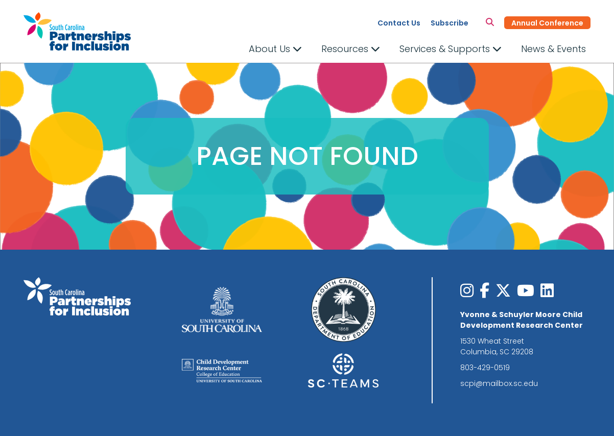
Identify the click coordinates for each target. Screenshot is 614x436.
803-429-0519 (485, 367)
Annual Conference (547, 23)
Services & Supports (450, 48)
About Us (275, 48)
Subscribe (449, 23)
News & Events (553, 48)
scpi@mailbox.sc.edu (499, 383)
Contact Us (398, 23)
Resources (350, 48)
